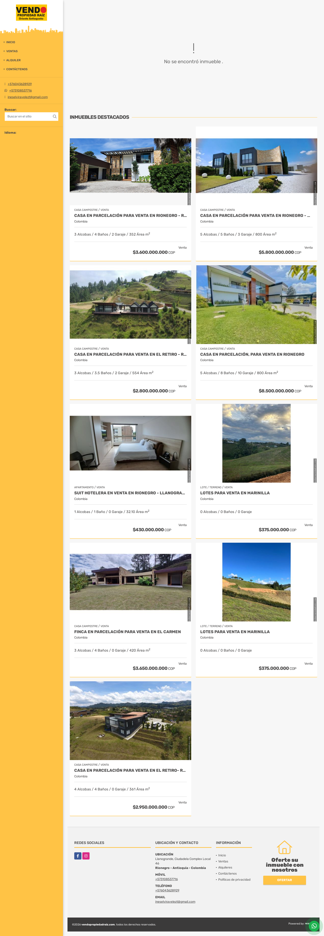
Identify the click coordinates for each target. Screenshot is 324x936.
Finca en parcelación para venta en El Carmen (127, 632)
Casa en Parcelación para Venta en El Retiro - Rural (130, 354)
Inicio (10, 42)
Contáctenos (16, 69)
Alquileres (225, 867)
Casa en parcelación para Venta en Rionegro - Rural (130, 215)
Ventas (12, 51)
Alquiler (13, 60)
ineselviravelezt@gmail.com (28, 97)
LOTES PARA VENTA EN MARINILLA (235, 493)
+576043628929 (20, 84)
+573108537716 (20, 90)
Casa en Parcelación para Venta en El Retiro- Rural (130, 770)
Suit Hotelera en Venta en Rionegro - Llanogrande (130, 493)
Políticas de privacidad (234, 880)
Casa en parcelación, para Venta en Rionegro (252, 354)
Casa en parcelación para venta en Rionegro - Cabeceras (256, 215)
